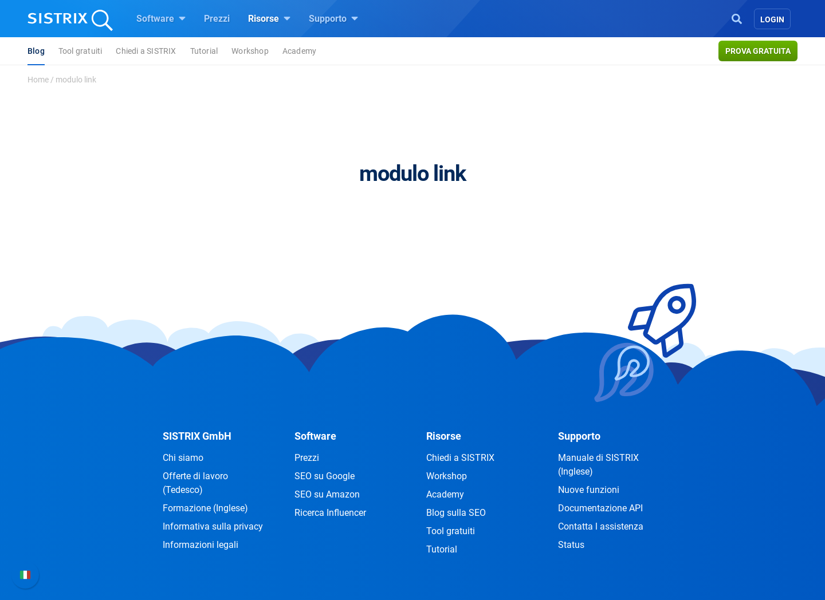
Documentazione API (600, 508)
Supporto (333, 18)
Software (161, 18)
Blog (36, 51)
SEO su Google (324, 476)
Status (571, 544)
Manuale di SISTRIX (598, 464)
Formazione (205, 508)
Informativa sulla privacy (213, 526)
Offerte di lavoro (195, 483)
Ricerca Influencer (330, 512)
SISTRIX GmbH (197, 436)
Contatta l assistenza (600, 526)
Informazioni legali (200, 544)
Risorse (269, 18)
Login (772, 19)
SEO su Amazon (327, 494)
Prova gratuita (758, 51)
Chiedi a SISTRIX (146, 51)
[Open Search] (736, 17)
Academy (299, 51)
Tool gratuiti (80, 51)
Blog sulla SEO (456, 512)
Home (38, 79)
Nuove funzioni (588, 489)
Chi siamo (183, 457)
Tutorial (204, 51)
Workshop (250, 51)
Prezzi (217, 18)
